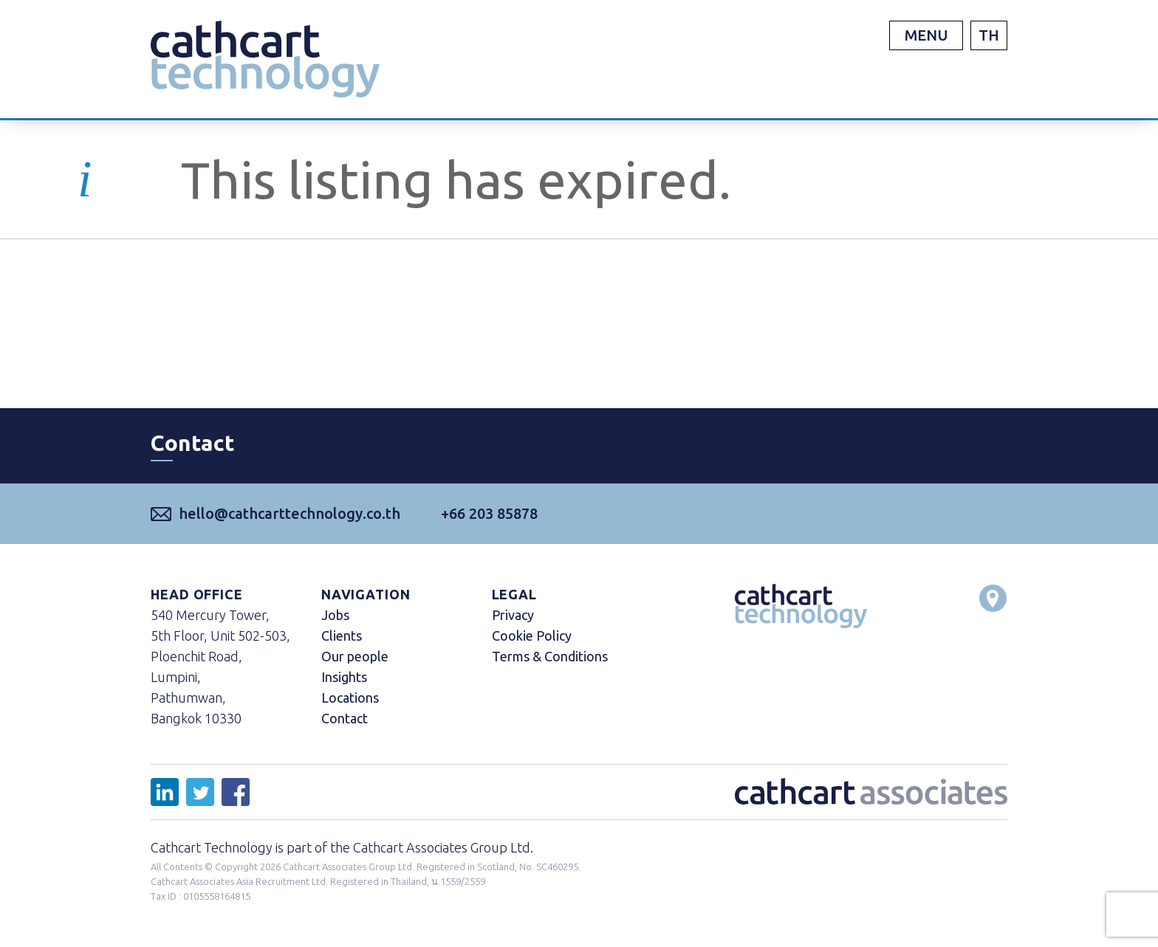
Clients (341, 635)
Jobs (335, 614)
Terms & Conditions (550, 656)
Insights (344, 676)
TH (989, 35)
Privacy (513, 614)
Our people (354, 656)
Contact (344, 718)
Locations (350, 697)
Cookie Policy (532, 635)
